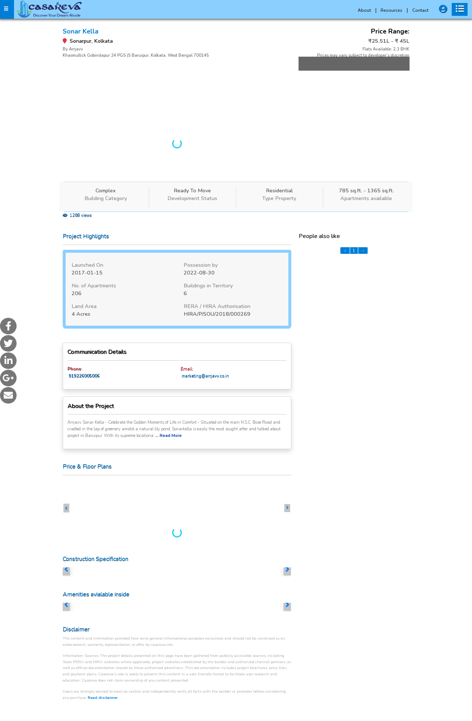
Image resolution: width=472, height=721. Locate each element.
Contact (420, 10)
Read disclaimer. (103, 697)
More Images (350, 74)
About (367, 10)
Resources (394, 10)
